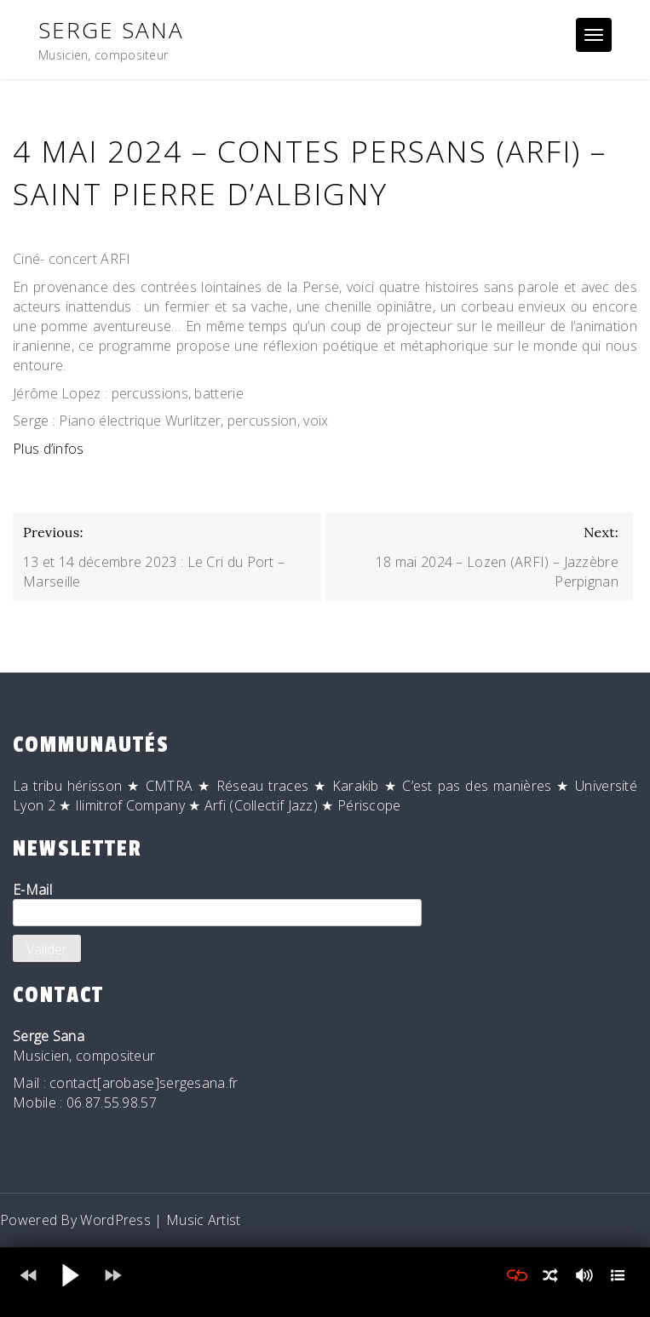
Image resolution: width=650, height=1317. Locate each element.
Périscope (369, 805)
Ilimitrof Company (130, 805)
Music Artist (203, 1220)
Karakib (355, 785)
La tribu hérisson (67, 785)
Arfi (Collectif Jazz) (261, 805)
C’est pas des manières (476, 785)
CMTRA (169, 785)
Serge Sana (111, 29)
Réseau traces (262, 785)
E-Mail (217, 903)
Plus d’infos (48, 448)
